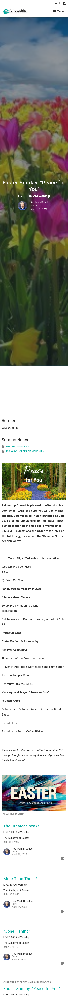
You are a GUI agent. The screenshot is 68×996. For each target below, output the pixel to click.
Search (56, 3)
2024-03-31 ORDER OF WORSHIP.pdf (24, 451)
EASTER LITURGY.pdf (15, 446)
